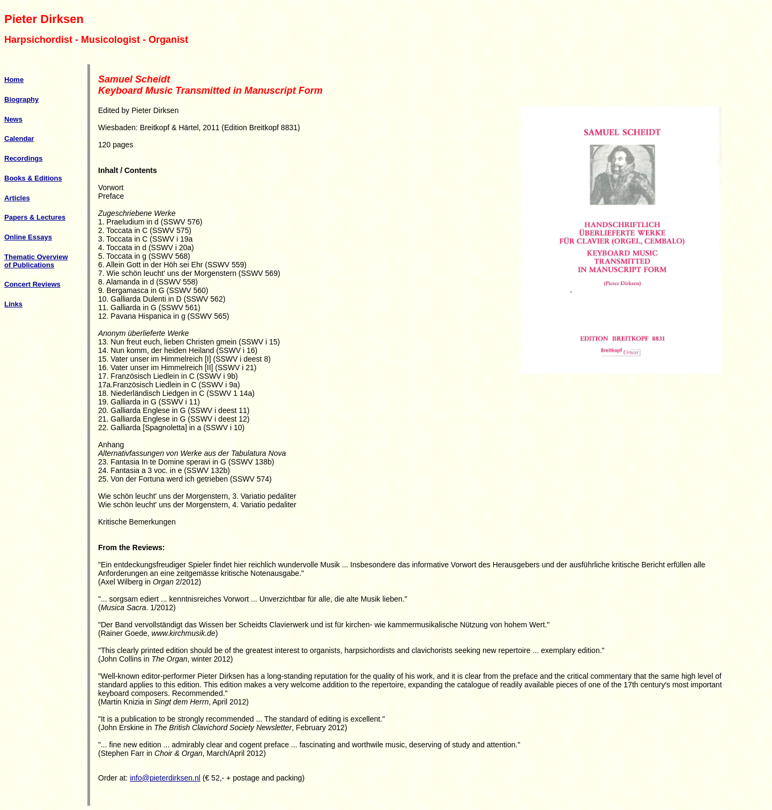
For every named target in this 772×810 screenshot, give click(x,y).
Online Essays (28, 237)
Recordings (23, 158)
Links (13, 304)
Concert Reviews (32, 284)
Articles (17, 198)
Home (14, 80)
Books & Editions (33, 178)
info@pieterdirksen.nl (165, 778)
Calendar (19, 138)
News (13, 119)
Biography (21, 99)
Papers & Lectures (34, 217)
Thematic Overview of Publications (36, 261)
